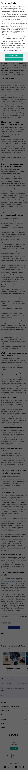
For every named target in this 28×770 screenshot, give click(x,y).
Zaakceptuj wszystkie (14, 55)
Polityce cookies (18, 50)
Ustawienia (14, 59)
